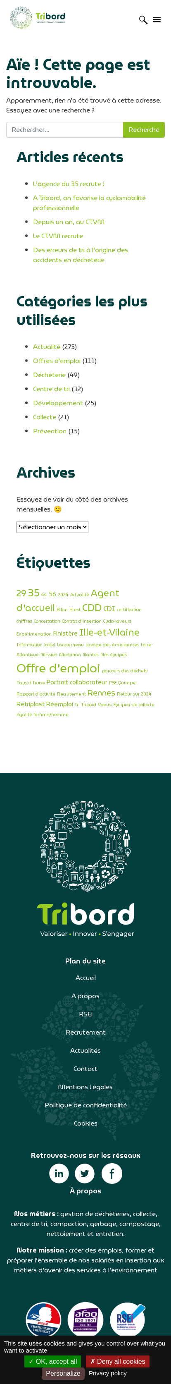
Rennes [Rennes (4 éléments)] (101, 692)
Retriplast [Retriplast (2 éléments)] (31, 704)
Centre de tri (51, 389)
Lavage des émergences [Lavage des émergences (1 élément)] (112, 644)
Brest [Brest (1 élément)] (75, 609)
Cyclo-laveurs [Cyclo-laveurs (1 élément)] (117, 621)
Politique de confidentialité (86, 1105)
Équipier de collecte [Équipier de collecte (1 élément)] (134, 704)
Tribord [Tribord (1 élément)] (88, 704)
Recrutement (86, 1032)
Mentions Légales (85, 1087)
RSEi (86, 1014)
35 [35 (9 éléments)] (34, 592)
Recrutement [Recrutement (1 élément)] (71, 694)
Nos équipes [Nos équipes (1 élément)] (113, 654)
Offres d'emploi (57, 361)
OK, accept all (52, 1361)
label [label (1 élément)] (49, 644)
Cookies (85, 1123)
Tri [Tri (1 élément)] (77, 704)
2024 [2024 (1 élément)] (63, 594)
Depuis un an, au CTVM (68, 222)
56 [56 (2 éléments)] (52, 594)
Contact (85, 1069)
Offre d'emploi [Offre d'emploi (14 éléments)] (58, 668)
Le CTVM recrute (58, 236)
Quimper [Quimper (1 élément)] (127, 682)
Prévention (49, 431)
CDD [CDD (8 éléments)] (92, 608)
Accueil (86, 978)
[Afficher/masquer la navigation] (156, 19)
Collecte (44, 417)
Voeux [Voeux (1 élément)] (105, 704)
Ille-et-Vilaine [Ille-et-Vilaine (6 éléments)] (109, 632)
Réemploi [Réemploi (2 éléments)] (59, 704)
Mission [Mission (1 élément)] (48, 654)
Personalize (63, 1373)
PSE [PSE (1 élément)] (112, 682)
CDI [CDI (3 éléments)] (109, 608)
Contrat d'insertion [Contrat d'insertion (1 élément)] (82, 621)
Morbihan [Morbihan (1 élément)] (70, 654)
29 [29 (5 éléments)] (21, 593)
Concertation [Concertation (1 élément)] (47, 621)
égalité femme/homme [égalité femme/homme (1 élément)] (43, 714)
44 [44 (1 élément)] (44, 594)
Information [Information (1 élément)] (30, 644)
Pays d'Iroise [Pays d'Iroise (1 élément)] (31, 682)
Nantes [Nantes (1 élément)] (91, 654)
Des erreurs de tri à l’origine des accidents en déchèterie (80, 255)
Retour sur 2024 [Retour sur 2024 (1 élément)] (134, 694)
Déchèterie (49, 375)
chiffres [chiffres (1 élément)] (24, 621)
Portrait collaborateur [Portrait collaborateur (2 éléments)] (77, 682)
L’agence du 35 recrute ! (68, 184)
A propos (85, 996)
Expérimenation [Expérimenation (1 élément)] (34, 634)
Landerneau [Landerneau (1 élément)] (70, 644)
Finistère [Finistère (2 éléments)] (65, 633)
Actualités (85, 1050)
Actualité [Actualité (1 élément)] (79, 594)
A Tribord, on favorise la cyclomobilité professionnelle (89, 203)
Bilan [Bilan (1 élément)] (62, 609)
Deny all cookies (117, 1361)
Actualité (46, 347)
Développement (58, 403)
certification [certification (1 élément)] (129, 609)
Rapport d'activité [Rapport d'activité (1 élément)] (36, 694)
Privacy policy (108, 1373)
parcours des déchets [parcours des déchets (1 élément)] (124, 670)
